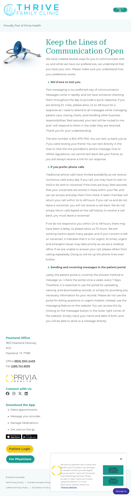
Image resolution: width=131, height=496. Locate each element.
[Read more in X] (20, 394)
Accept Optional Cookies (113, 470)
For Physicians (20, 459)
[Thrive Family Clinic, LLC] (31, 9)
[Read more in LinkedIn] (27, 394)
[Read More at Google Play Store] (29, 436)
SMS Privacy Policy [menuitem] (15, 482)
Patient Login (19, 449)
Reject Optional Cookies (113, 481)
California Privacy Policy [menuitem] (17, 487)
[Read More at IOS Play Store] (13, 436)
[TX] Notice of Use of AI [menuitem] (42, 487)
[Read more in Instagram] (14, 394)
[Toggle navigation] (120, 9)
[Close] (121, 459)
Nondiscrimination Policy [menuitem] (39, 482)
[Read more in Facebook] (8, 394)
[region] (88, 472)
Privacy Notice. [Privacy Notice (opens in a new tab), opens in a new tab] (69, 487)
